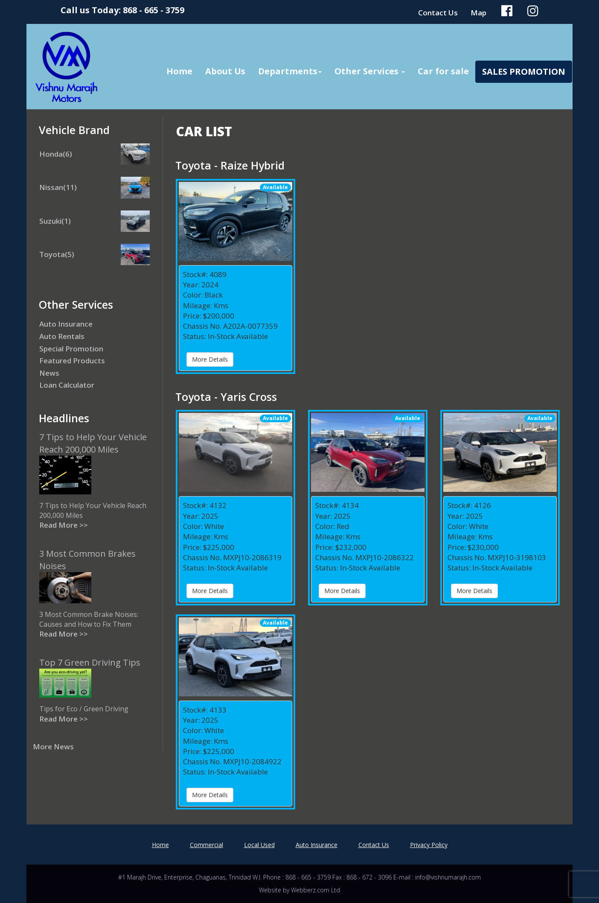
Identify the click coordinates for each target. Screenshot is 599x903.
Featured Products (72, 360)
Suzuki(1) (55, 221)
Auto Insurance (66, 324)
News (49, 373)
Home (179, 71)
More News (53, 746)
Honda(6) (55, 154)
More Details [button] (210, 359)
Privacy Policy (429, 845)
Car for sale (443, 71)
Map (478, 13)
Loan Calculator (66, 385)
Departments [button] (290, 71)
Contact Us (438, 13)
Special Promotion (71, 349)
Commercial (206, 845)
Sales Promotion (523, 71)
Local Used (259, 845)
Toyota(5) (56, 254)
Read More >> (63, 525)
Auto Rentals (61, 336)
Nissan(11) (58, 187)
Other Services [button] (369, 71)
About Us (225, 71)
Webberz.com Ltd (315, 890)
